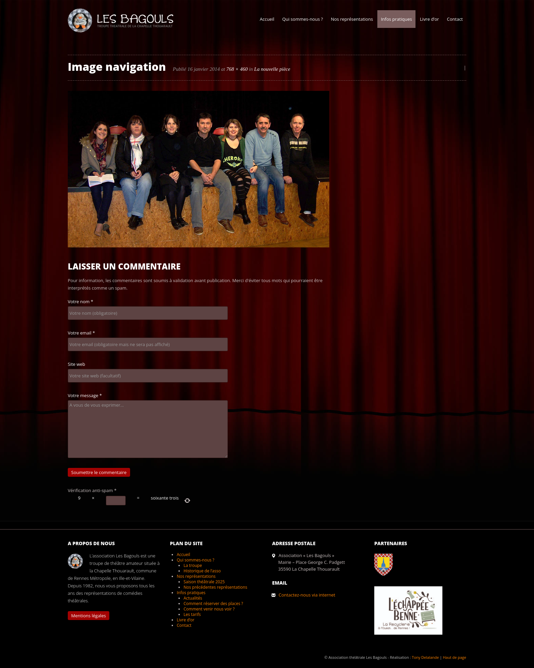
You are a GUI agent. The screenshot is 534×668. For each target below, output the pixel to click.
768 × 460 (237, 69)
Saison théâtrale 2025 (204, 582)
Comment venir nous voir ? (209, 609)
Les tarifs (192, 614)
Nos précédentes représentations (215, 587)
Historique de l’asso (202, 571)
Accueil (267, 19)
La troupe (193, 565)
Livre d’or (429, 19)
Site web (76, 364)
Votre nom (80, 301)
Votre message (85, 395)
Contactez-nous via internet (307, 595)
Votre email (81, 333)
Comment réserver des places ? (213, 603)
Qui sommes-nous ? (302, 19)
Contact (455, 19)
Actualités (193, 598)
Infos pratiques (396, 19)
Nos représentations (352, 19)
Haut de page (454, 657)
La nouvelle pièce (272, 69)
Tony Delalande (425, 657)
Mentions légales (88, 616)
